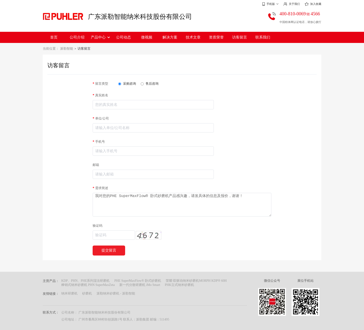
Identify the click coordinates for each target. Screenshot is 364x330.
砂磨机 (87, 293)
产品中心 (100, 37)
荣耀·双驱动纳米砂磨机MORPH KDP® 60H (196, 280)
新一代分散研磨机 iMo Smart (139, 285)
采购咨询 (127, 83)
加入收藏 (313, 4)
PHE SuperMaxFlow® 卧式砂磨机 (137, 280)
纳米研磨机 (69, 293)
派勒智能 (66, 48)
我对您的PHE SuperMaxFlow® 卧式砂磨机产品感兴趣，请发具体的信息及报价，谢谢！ (182, 205)
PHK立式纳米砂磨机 (179, 285)
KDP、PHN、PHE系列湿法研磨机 (85, 280)
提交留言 (108, 250)
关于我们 (291, 4)
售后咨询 (150, 83)
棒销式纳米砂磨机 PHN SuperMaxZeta (88, 285)
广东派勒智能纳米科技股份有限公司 (140, 16)
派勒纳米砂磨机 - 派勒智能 (116, 293)
